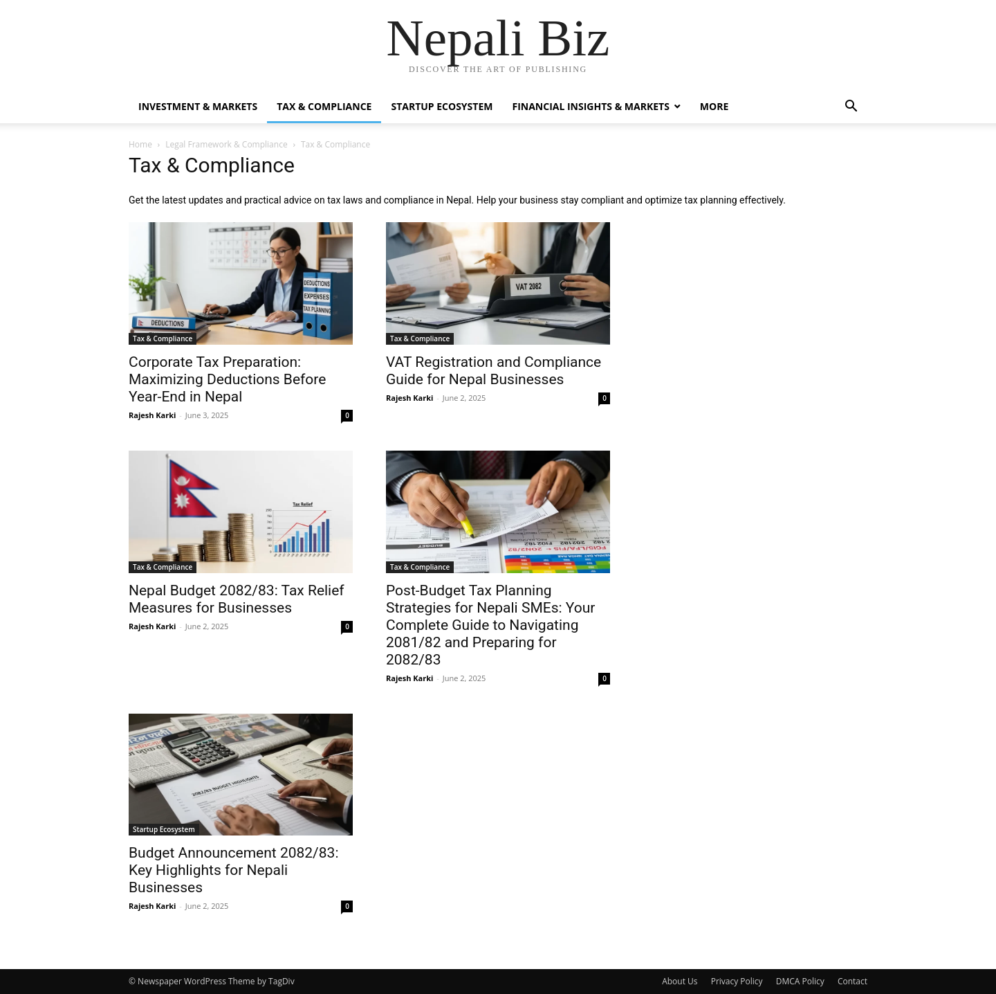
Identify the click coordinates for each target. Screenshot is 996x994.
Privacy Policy (737, 981)
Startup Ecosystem (441, 106)
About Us (679, 981)
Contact (852, 981)
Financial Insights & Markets (590, 106)
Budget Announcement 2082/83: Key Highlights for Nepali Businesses (233, 870)
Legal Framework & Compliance (226, 144)
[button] (850, 107)
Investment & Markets (197, 106)
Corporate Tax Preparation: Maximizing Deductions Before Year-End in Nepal (227, 379)
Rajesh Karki (152, 415)
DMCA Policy (800, 981)
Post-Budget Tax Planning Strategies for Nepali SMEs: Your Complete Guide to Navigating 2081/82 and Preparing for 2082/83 (490, 625)
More (714, 106)
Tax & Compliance (324, 106)
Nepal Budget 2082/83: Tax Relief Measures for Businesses (236, 599)
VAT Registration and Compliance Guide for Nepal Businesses (493, 371)
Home (140, 144)
